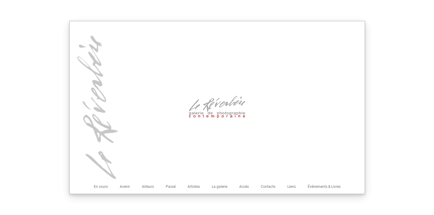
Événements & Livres (324, 187)
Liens (291, 187)
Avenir (125, 187)
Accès (244, 187)
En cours (101, 187)
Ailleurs (148, 187)
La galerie (219, 187)
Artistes (194, 187)
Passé (171, 187)
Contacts (268, 187)
